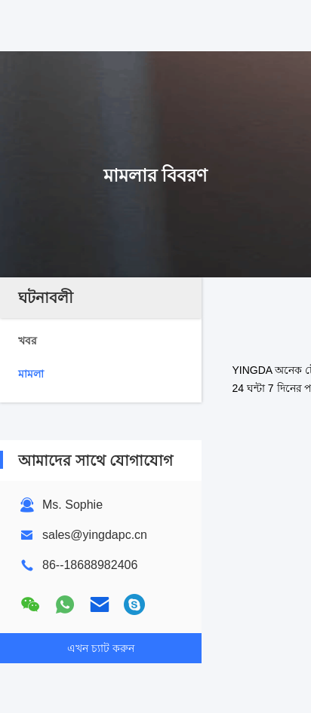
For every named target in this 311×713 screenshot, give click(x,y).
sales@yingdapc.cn (94, 534)
